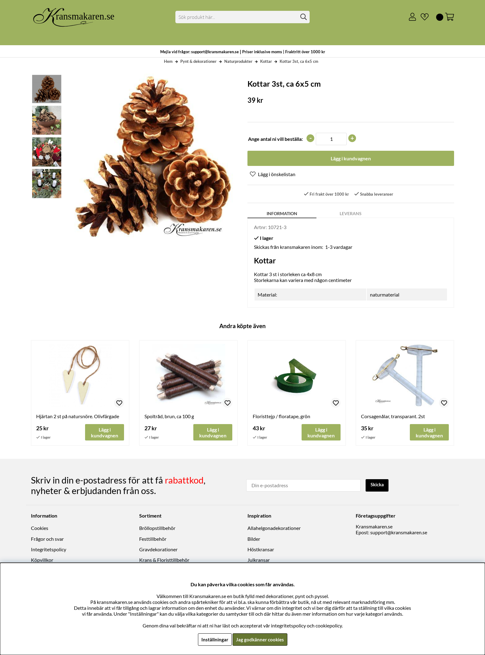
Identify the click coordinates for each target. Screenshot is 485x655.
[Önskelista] (422, 17)
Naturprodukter (238, 61)
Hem (168, 61)
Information (282, 214)
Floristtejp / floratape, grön (281, 417)
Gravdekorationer (158, 550)
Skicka (378, 485)
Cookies (39, 528)
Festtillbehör (152, 539)
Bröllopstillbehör (157, 528)
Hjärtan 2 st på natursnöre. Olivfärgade (77, 417)
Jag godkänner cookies (260, 639)
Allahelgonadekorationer (274, 528)
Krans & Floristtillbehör (164, 560)
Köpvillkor (42, 560)
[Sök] (242, 17)
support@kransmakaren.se (398, 533)
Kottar (266, 61)
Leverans (351, 214)
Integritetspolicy (48, 550)
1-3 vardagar (338, 247)
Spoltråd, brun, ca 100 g (169, 417)
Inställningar (213, 639)
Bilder (253, 539)
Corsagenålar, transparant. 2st (393, 417)
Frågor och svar (47, 539)
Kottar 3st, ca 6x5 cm (299, 61)
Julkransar (258, 560)
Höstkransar (260, 550)
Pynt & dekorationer (198, 61)
